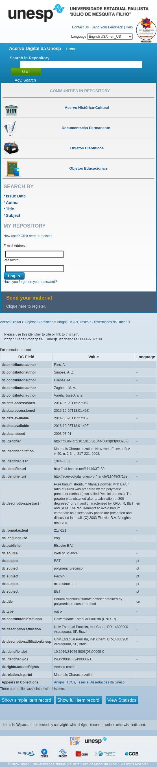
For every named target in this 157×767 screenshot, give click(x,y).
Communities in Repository (80, 91)
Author (12, 202)
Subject (13, 215)
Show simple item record (27, 700)
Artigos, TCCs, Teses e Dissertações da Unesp (92, 322)
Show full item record (79, 700)
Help (129, 27)
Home (71, 49)
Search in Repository (29, 58)
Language (102, 37)
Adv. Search (25, 80)
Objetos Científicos (39, 322)
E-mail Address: (15, 246)
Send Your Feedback (107, 27)
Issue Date (16, 196)
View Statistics (121, 700)
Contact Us (80, 27)
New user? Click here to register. (28, 236)
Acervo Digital (10, 322)
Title (10, 209)
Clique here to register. (26, 306)
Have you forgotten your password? (30, 282)
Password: (11, 260)
